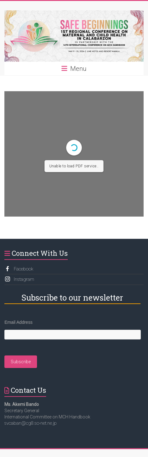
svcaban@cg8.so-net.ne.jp (30, 423)
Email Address (18, 322)
